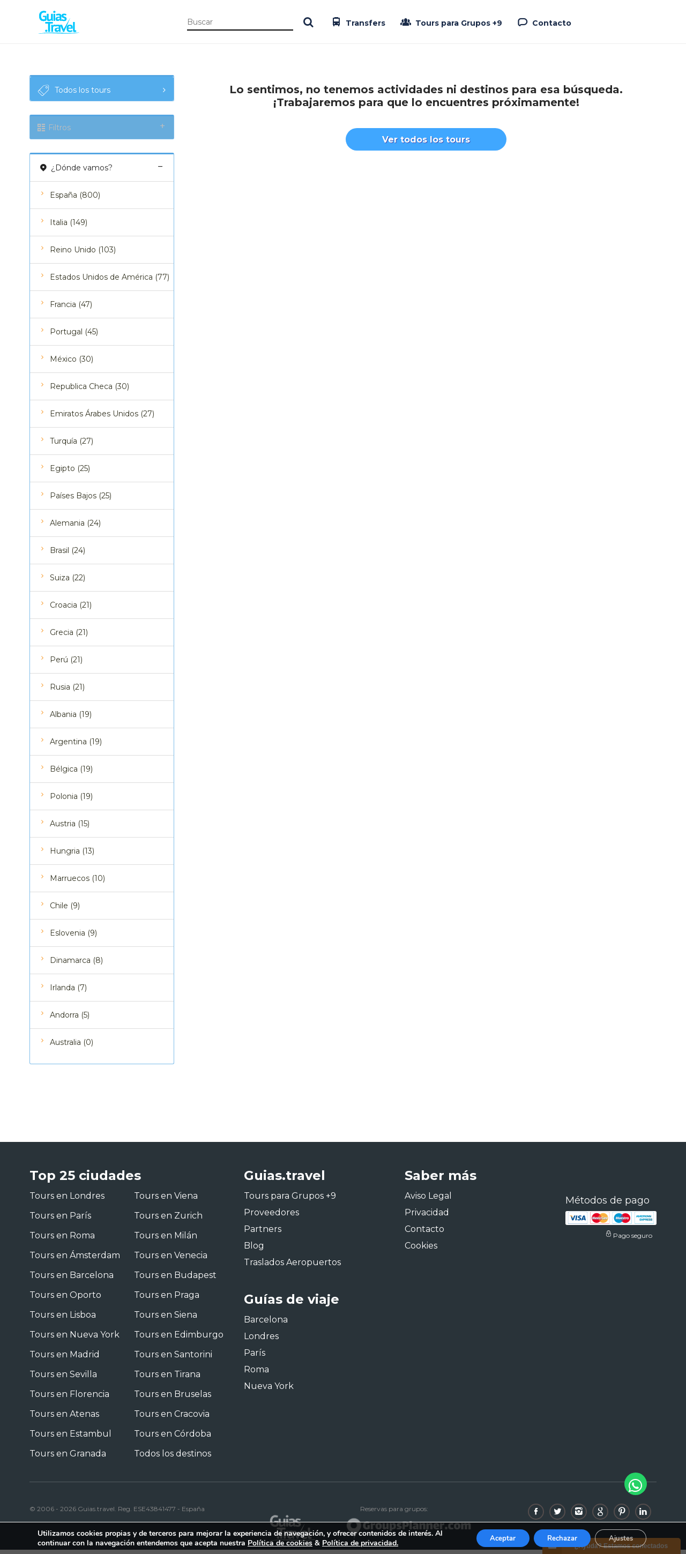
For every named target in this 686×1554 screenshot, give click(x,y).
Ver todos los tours (426, 143)
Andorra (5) (70, 1019)
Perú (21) (66, 664)
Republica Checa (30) (89, 390)
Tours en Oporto (65, 1299)
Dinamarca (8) (76, 964)
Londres (261, 1341)
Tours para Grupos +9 (450, 22)
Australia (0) (71, 1046)
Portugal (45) (74, 336)
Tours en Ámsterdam (74, 1259)
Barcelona (266, 1324)
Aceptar (486, 1537)
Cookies (421, 1250)
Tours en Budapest (175, 1279)
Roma (256, 1374)
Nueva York (269, 1391)
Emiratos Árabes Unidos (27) (102, 418)
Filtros (102, 129)
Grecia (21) (69, 636)
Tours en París (60, 1220)
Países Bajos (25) (80, 500)
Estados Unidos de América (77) (109, 281)
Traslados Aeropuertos (292, 1266)
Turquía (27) (71, 445)
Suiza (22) (67, 582)
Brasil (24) (67, 554)
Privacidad (427, 1217)
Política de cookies (289, 1542)
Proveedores (271, 1217)
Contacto (543, 22)
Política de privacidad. (370, 1542)
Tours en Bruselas (172, 1398)
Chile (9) (65, 910)
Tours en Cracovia (172, 1418)
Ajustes (617, 1537)
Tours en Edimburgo (178, 1339)
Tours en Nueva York (74, 1339)
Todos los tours (72, 90)
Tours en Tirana (167, 1378)
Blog (254, 1250)
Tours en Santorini (173, 1359)
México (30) (71, 363)
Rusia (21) (67, 691)
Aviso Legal (428, 1200)
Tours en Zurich (168, 1220)
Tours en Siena (165, 1319)
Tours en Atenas (64, 1418)
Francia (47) (71, 308)
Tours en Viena (166, 1200)
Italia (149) (68, 226)
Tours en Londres (67, 1200)
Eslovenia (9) (73, 937)
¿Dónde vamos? (102, 172)
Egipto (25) (70, 472)
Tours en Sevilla (63, 1378)
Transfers (357, 22)
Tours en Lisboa (62, 1319)
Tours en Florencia (69, 1398)
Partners (262, 1233)
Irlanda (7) (68, 992)
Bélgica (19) (71, 773)
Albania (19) (71, 718)
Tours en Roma (62, 1240)
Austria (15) (70, 828)
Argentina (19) (76, 746)
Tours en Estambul (70, 1438)
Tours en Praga (166, 1299)
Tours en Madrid (64, 1359)
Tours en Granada (67, 1458)
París (254, 1358)
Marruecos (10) (77, 882)
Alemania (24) (75, 527)
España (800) (75, 199)
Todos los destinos (172, 1458)
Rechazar (552, 1537)
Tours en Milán (165, 1240)
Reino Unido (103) (83, 254)
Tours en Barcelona (71, 1279)
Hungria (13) (72, 855)
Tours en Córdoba (172, 1438)
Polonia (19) (71, 800)
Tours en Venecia (170, 1259)
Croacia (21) (71, 609)
